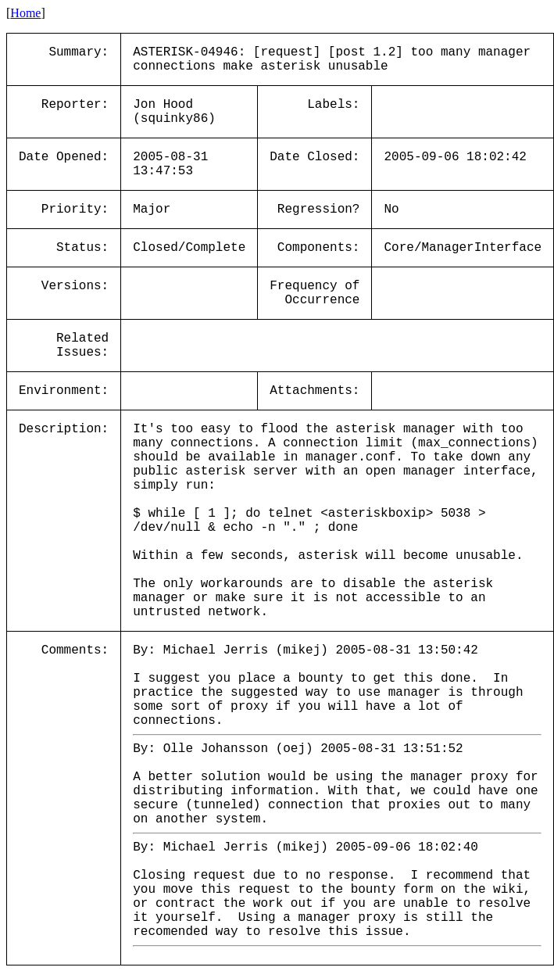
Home (25, 13)
